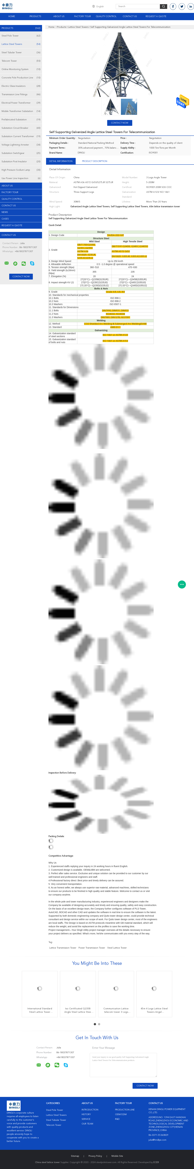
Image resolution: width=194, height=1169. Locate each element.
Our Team (87, 1124)
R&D (117, 1119)
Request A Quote (156, 16)
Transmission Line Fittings (21, 94)
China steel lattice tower (47, 1162)
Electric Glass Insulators (21, 86)
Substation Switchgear (21, 153)
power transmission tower (92, 948)
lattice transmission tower (62, 948)
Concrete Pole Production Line (21, 77)
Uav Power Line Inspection (21, 178)
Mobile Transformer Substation (21, 111)
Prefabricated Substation (21, 119)
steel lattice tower (117, 948)
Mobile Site (117, 1156)
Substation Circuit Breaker (21, 128)
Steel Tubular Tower (21, 52)
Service (86, 1119)
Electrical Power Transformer (21, 103)
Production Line (125, 1110)
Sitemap (75, 1156)
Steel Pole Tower (21, 35)
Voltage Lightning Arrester (21, 144)
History (86, 1114)
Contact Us (130, 16)
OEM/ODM (121, 1114)
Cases (5, 219)
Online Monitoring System (21, 69)
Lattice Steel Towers (21, 44)
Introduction (90, 1110)
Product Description (94, 161)
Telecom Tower (21, 61)
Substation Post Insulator (21, 161)
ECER (156, 1162)
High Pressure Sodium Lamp (21, 170)
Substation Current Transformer (21, 136)
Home (11, 16)
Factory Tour (82, 16)
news (5, 212)
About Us (59, 16)
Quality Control (106, 16)
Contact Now (119, 123)
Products (35, 16)
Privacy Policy (95, 1156)
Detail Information (60, 161)
